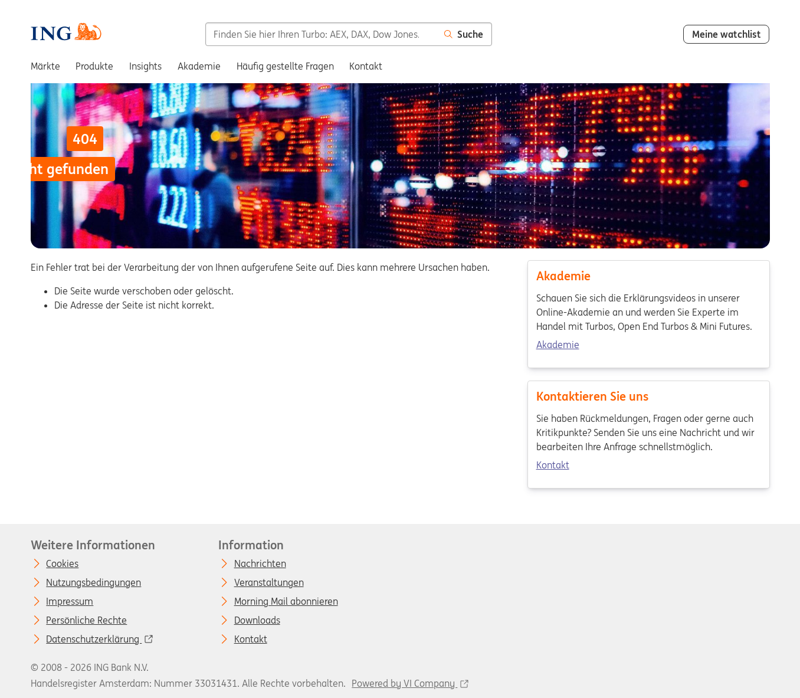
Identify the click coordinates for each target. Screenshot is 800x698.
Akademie (557, 344)
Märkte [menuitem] (45, 66)
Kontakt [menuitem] (365, 66)
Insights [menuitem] (145, 66)
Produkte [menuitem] (94, 66)
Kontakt (552, 465)
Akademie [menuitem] (199, 66)
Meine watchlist (726, 34)
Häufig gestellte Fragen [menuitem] (285, 66)
